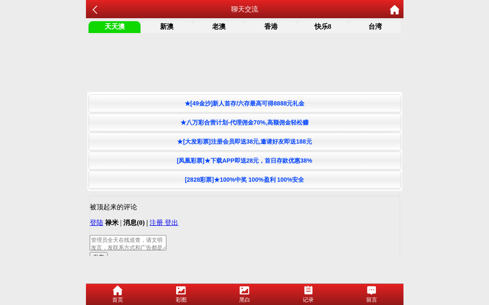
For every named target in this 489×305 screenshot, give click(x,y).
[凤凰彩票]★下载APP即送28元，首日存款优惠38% (244, 160)
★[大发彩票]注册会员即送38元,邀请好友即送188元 (244, 141)
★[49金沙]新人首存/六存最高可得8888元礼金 (245, 103)
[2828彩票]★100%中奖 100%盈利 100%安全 (244, 179)
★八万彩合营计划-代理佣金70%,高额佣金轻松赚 (244, 122)
